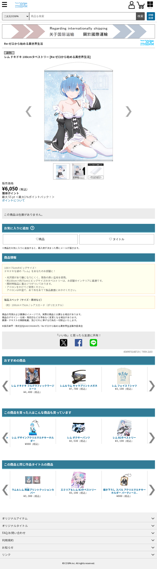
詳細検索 (150, 16)
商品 (40, 239)
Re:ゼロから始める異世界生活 (23, 44)
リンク (6, 555)
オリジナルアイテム (15, 518)
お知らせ (7, 547)
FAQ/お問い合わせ (14, 533)
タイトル (116, 239)
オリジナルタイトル (15, 526)
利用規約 (7, 540)
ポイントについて (13, 200)
